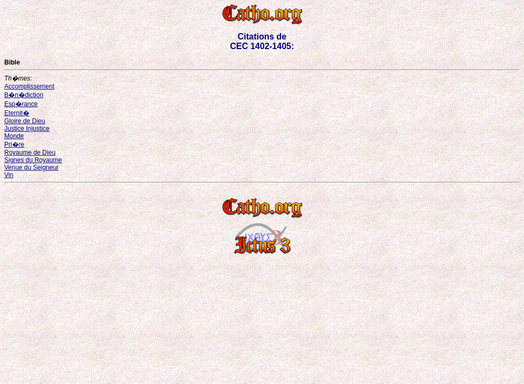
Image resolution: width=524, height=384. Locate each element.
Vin (8, 175)
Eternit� (16, 113)
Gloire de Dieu (24, 121)
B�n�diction (23, 95)
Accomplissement (29, 86)
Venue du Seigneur (31, 167)
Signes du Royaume (33, 160)
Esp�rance (21, 104)
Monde (14, 136)
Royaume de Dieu (29, 152)
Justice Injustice (27, 128)
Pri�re (14, 144)
